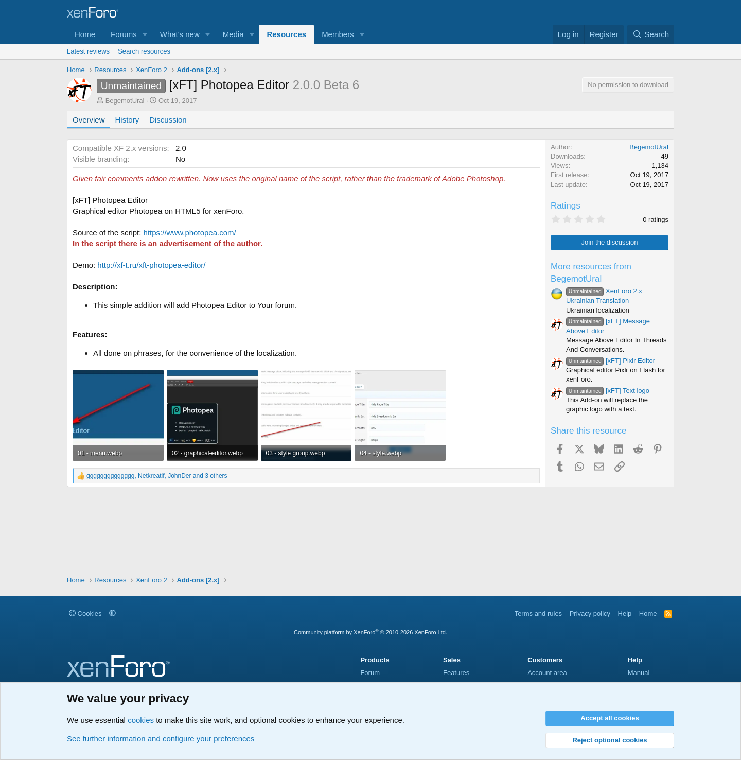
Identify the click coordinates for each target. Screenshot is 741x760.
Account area (547, 673)
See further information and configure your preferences (160, 738)
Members (338, 34)
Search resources (144, 51)
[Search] (650, 34)
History (127, 119)
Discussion (168, 119)
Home (85, 34)
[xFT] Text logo (607, 390)
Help (625, 613)
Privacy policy (590, 613)
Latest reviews (88, 51)
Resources (286, 34)
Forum (370, 673)
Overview (89, 119)
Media (233, 34)
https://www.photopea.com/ (190, 232)
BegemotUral (125, 101)
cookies (141, 720)
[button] (145, 34)
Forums (124, 34)
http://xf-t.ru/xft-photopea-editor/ (151, 265)
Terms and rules (538, 613)
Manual (639, 673)
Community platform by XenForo (370, 632)
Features (456, 673)
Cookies (85, 613)
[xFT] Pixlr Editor (610, 361)
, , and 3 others (156, 475)
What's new (180, 34)
